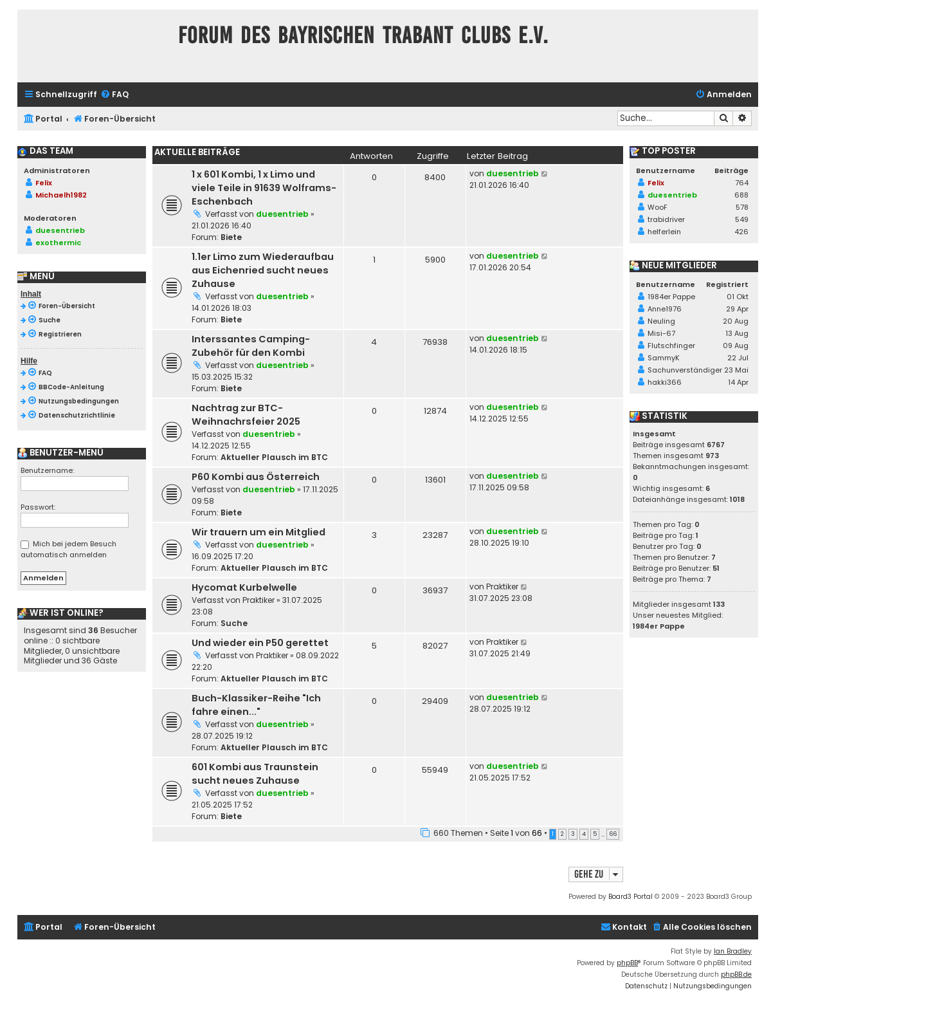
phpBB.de (736, 974)
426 (741, 231)
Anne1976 (665, 309)
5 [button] (595, 834)
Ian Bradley (733, 951)
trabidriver (666, 219)
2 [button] (562, 834)
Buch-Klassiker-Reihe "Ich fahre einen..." (256, 705)
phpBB (627, 963)
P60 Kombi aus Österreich (256, 476)
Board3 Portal (630, 896)
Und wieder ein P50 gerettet (260, 642)
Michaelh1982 (61, 195)
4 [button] (584, 834)
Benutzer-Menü (60, 453)
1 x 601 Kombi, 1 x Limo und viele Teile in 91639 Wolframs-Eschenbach (264, 188)
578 (742, 207)
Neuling (661, 321)
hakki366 (665, 382)
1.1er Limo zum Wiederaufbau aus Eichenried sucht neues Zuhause (263, 270)
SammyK (664, 358)
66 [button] (613, 834)
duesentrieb (282, 213)
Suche (234, 623)
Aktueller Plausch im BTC (274, 457)
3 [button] (573, 834)
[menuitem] (114, 95)
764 (742, 183)
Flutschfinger (671, 345)
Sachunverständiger (685, 370)
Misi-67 (661, 333)
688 (741, 195)
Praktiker (258, 600)
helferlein (664, 231)
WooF (657, 207)
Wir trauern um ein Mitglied (258, 532)
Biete (231, 237)
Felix (43, 183)
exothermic (58, 242)
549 (742, 219)
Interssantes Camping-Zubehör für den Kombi (251, 346)
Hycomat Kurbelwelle (244, 587)
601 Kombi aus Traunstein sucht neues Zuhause (255, 774)
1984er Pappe (671, 296)
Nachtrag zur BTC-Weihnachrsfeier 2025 (246, 415)
